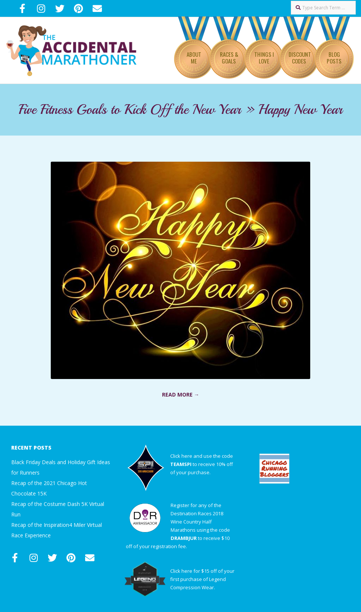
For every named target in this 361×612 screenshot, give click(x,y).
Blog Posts (334, 57)
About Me (194, 57)
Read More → (180, 394)
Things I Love (264, 57)
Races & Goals (229, 57)
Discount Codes (300, 57)
